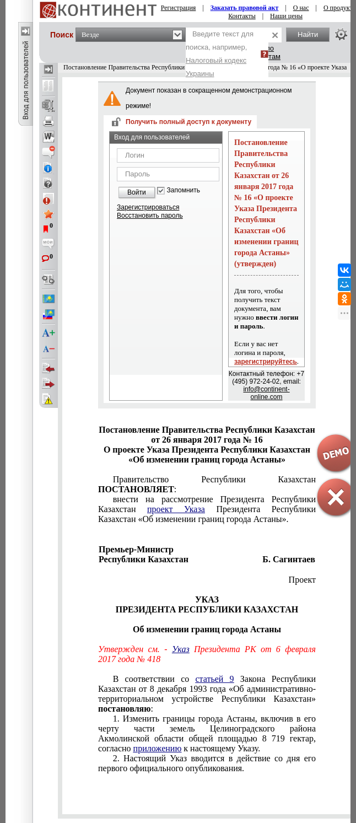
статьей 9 (214, 679)
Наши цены (286, 16)
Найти (308, 34)
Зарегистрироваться (148, 207)
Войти (136, 192)
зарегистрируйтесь (265, 361)
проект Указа (176, 509)
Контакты (242, 16)
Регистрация (178, 8)
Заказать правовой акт (245, 8)
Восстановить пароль (150, 215)
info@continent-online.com (266, 393)
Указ (181, 649)
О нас (301, 8)
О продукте (339, 8)
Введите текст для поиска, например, (219, 54)
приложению (157, 748)
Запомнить (183, 190)
